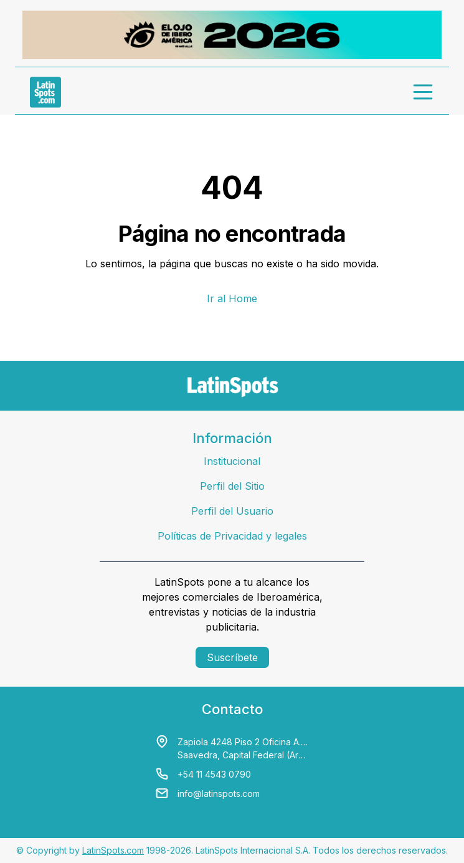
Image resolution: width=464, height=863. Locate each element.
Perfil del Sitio (232, 486)
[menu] (423, 92)
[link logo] (45, 92)
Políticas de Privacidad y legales (232, 536)
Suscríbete (232, 657)
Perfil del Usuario (232, 511)
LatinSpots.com (113, 850)
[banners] (232, 35)
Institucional (232, 461)
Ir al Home (232, 298)
